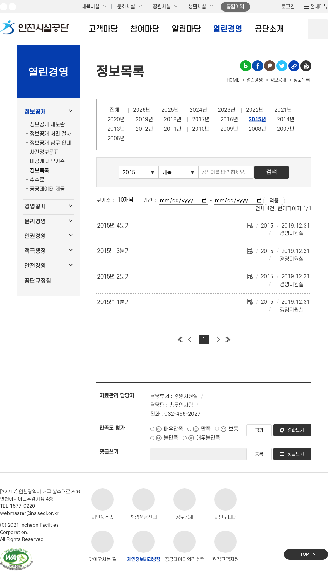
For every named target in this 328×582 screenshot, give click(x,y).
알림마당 (186, 29)
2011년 (172, 129)
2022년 (255, 110)
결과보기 (295, 430)
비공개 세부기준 (47, 161)
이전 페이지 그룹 (189, 339)
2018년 (172, 119)
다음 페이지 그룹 (218, 339)
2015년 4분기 (113, 226)
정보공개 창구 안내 (50, 143)
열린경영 (227, 29)
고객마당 (103, 29)
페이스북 (12, 6)
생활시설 (197, 7)
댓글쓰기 (108, 452)
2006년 (116, 139)
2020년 (116, 119)
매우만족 (173, 429)
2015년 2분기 (113, 277)
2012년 (144, 129)
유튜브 (3, 6)
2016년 (229, 119)
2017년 (201, 119)
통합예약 (235, 7)
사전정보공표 (44, 152)
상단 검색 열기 (318, 29)
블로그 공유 (245, 65)
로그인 (288, 7)
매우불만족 (208, 438)
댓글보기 (295, 454)
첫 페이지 (180, 339)
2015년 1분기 (113, 302)
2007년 (285, 129)
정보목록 (39, 171)
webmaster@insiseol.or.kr (29, 513)
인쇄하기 (305, 65)
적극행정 (35, 251)
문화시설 (126, 7)
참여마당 (144, 29)
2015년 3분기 (113, 251)
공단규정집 (37, 281)
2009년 (229, 129)
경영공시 (35, 207)
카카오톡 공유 (269, 65)
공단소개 (269, 29)
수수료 (37, 180)
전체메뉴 (319, 7)
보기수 (103, 200)
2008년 (257, 129)
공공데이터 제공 (47, 189)
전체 (114, 110)
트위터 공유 (281, 65)
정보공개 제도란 (47, 125)
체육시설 (90, 7)
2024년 (198, 110)
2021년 (283, 110)
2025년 (170, 110)
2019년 (144, 119)
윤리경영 (35, 222)
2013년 (116, 129)
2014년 (285, 119)
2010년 (201, 129)
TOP (304, 554)
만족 (206, 429)
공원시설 (162, 7)
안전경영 (35, 266)
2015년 (257, 119)
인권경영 (35, 236)
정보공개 (35, 112)
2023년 (226, 110)
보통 (233, 429)
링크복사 (293, 65)
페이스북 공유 (257, 65)
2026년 (142, 110)
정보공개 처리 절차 (50, 134)
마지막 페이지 (227, 339)
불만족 (171, 438)
